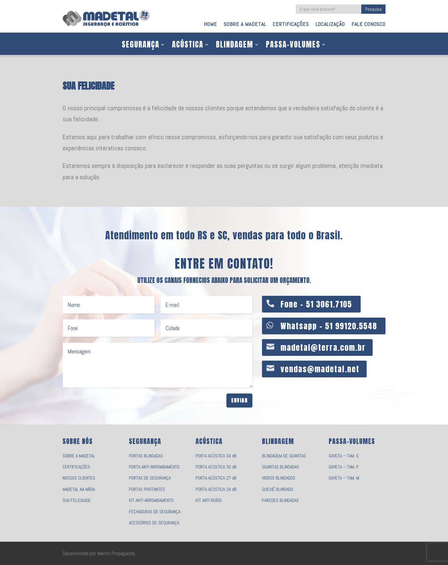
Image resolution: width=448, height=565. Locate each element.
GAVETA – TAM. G (344, 456)
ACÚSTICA (187, 45)
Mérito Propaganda (116, 553)
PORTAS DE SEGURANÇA (150, 478)
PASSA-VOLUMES (293, 45)
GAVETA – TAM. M (344, 478)
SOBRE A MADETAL (245, 24)
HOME (210, 24)
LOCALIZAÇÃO (330, 24)
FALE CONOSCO (368, 24)
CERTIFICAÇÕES (291, 24)
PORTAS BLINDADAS (146, 456)
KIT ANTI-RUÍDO (209, 500)
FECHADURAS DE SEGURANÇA (154, 512)
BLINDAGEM (234, 45)
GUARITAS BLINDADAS (280, 467)
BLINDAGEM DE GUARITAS (284, 456)
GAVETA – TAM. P (344, 467)
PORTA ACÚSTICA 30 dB (216, 467)
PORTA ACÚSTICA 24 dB (216, 489)
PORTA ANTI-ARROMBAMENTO (154, 467)
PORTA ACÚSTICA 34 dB (216, 456)
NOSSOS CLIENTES (79, 478)
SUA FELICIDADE (77, 500)
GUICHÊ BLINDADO (277, 489)
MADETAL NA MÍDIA (79, 489)
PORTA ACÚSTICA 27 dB (216, 478)
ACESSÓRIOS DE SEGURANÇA (154, 523)
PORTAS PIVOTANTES (147, 489)
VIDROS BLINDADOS (278, 478)
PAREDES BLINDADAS (280, 500)
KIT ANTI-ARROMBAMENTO (151, 500)
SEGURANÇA (140, 45)
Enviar (239, 400)
